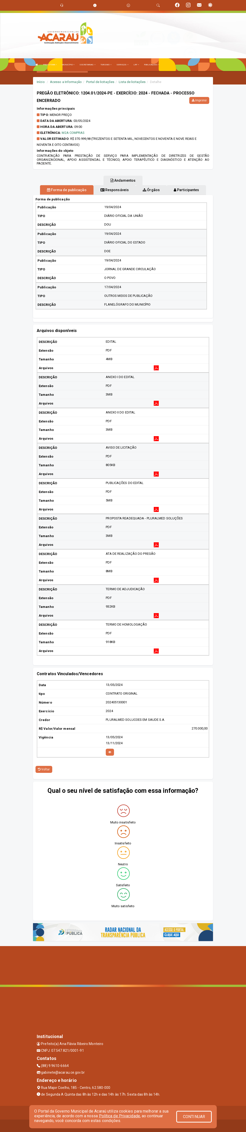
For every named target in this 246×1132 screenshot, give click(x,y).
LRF (136, 65)
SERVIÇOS (122, 65)
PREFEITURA (50, 65)
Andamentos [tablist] (123, 180)
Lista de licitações (132, 82)
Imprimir (199, 100)
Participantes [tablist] (186, 190)
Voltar (44, 769)
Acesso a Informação (66, 82)
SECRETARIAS (87, 65)
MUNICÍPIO (68, 65)
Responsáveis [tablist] (114, 190)
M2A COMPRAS (73, 133)
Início (41, 82)
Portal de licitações (100, 82)
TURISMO (106, 65)
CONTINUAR (194, 1116)
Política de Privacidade (119, 1116)
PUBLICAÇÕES (151, 65)
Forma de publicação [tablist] (66, 190)
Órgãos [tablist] (151, 190)
